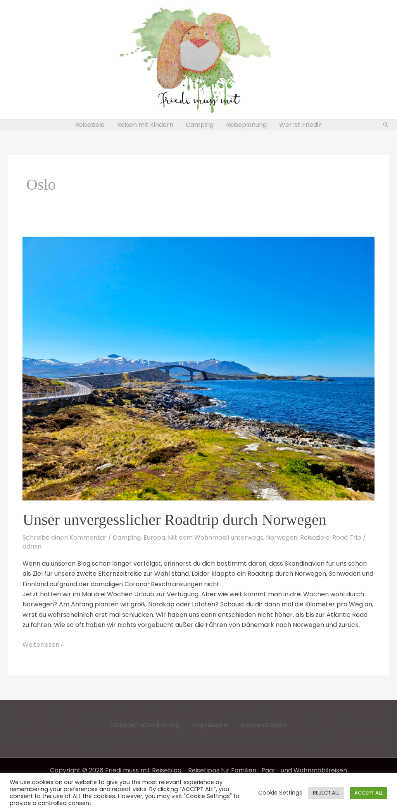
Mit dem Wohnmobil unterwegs (215, 537)
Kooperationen (263, 724)
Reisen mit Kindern (145, 124)
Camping (200, 124)
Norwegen (281, 537)
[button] (385, 124)
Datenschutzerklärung (145, 724)
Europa (154, 537)
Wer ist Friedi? (300, 124)
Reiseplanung (246, 124)
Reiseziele (90, 124)
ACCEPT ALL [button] (368, 792)
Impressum (210, 724)
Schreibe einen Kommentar (64, 537)
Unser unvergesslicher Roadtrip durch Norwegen (174, 519)
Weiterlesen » (43, 645)
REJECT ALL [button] (326, 792)
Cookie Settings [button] (280, 792)
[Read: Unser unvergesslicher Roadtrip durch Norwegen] (198, 368)
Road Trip (346, 537)
